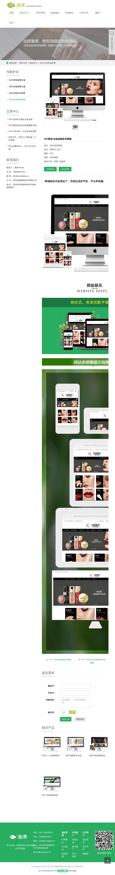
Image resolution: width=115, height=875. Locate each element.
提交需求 (65, 169)
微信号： (52, 686)
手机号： (52, 693)
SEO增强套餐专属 (17, 80)
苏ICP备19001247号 (48, 871)
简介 (12, 22)
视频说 (86, 854)
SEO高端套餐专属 (17, 86)
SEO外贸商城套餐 (47, 63)
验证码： (52, 712)
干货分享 (84, 13)
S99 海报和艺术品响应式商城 (75, 755)
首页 (11, 13)
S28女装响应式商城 (62, 660)
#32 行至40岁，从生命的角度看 (22, 131)
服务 (98, 13)
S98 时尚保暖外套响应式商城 (98, 755)
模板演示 (25, 13)
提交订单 (66, 719)
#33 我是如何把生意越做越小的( (22, 125)
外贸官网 (40, 13)
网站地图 (72, 871)
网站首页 (23, 63)
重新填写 (80, 719)
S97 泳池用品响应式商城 (51, 795)
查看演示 (50, 169)
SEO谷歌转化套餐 (17, 93)
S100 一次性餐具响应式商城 (51, 755)
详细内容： (51, 700)
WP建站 (69, 13)
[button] (29, 13)
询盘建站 (54, 13)
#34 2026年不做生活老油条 (20, 119)
